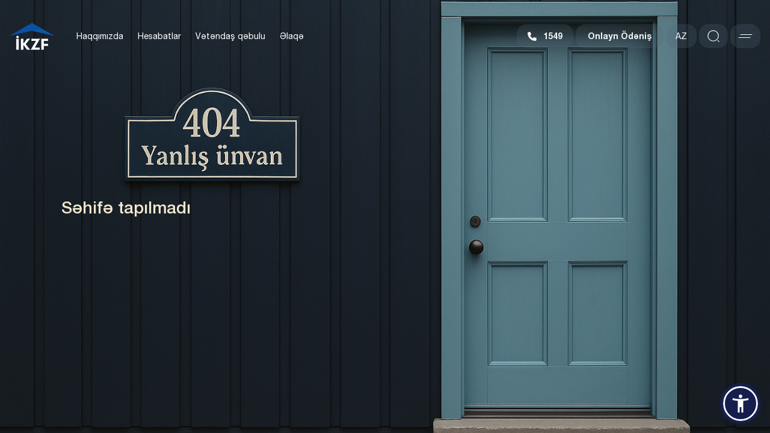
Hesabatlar (159, 36)
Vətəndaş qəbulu (230, 36)
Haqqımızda (99, 36)
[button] (740, 403)
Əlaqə (292, 36)
